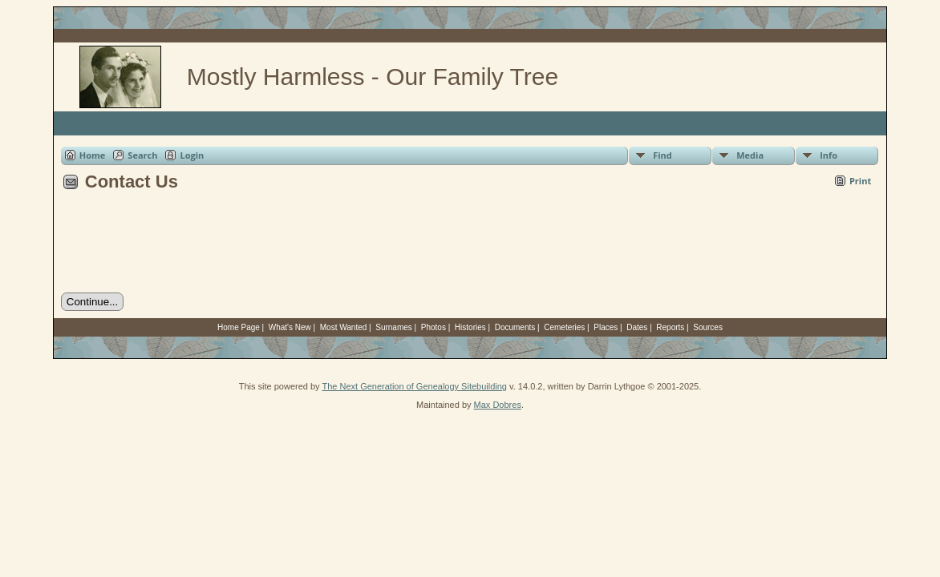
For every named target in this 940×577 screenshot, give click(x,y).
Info (828, 155)
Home (92, 155)
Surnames (393, 327)
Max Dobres (497, 405)
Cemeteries (564, 327)
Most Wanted (343, 327)
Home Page (238, 327)
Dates (636, 327)
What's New (290, 327)
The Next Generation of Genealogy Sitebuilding (414, 386)
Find (662, 155)
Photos (433, 327)
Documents (515, 327)
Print (860, 181)
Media (750, 155)
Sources (708, 327)
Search (142, 155)
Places (606, 327)
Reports (670, 327)
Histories (470, 327)
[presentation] (183, 247)
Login (192, 155)
